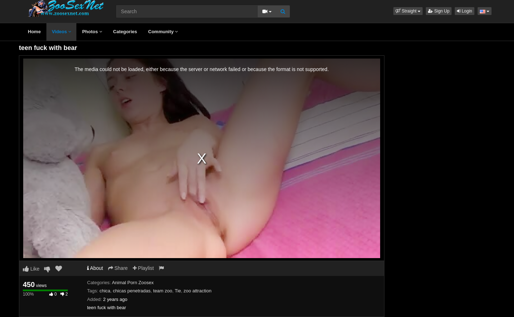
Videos (61, 31)
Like (31, 269)
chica (105, 290)
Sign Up (438, 11)
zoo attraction (197, 290)
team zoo (162, 290)
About (95, 268)
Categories (125, 31)
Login (464, 11)
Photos (92, 31)
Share (118, 268)
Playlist (143, 268)
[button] (408, 11)
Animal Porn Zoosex (132, 282)
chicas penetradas (132, 290)
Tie (178, 290)
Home (34, 31)
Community (163, 31)
